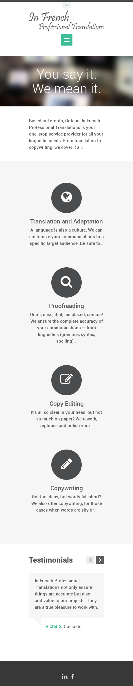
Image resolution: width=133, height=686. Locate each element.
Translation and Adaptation (66, 222)
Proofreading (66, 306)
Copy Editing (67, 404)
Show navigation (66, 40)
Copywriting (66, 488)
